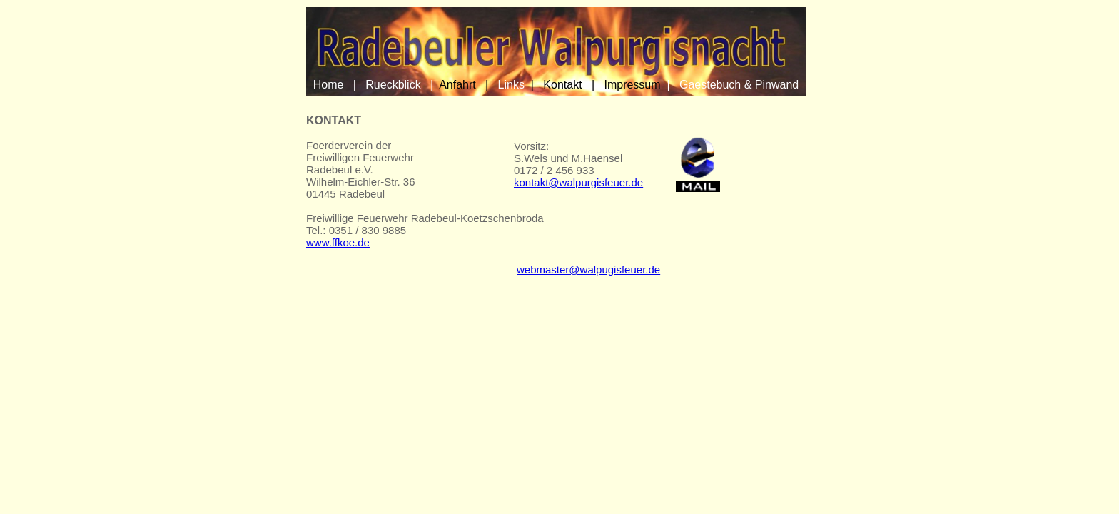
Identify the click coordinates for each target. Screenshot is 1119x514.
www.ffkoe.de (338, 242)
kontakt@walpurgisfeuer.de (578, 182)
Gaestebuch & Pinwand (739, 85)
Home (328, 85)
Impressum (632, 85)
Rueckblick (392, 85)
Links (511, 85)
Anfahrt (457, 85)
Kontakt (562, 85)
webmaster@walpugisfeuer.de (588, 269)
